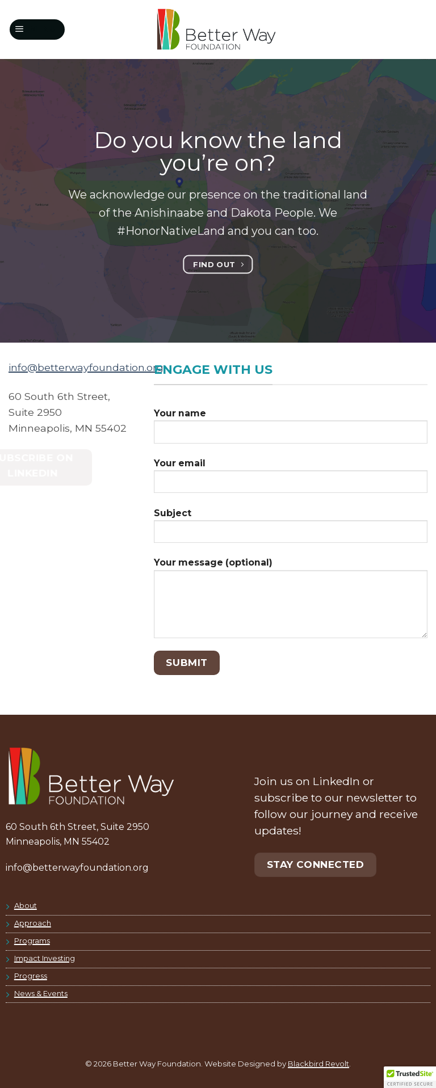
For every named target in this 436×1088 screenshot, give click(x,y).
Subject (290, 530)
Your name (290, 430)
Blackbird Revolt (318, 1063)
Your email (290, 480)
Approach (32, 923)
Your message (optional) (290, 602)
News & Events (41, 993)
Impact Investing (44, 958)
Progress (30, 976)
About (25, 905)
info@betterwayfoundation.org (86, 367)
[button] (37, 29)
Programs (32, 941)
